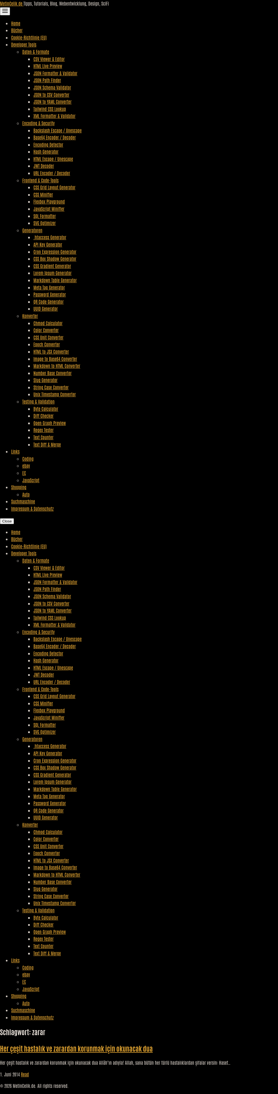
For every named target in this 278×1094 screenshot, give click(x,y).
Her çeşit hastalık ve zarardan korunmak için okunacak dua (76, 1048)
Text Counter (43, 437)
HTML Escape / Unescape (53, 159)
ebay (26, 465)
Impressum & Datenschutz (32, 508)
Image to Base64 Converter (55, 359)
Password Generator (49, 294)
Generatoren (32, 230)
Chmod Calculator (48, 323)
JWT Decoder (43, 165)
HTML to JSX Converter (51, 351)
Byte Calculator (45, 408)
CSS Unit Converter (48, 337)
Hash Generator (45, 151)
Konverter (30, 316)
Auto (26, 494)
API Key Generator (47, 244)
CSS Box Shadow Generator (54, 258)
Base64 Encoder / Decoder (54, 137)
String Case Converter (51, 387)
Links (15, 451)
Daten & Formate (35, 51)
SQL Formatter (44, 216)
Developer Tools (23, 44)
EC (24, 473)
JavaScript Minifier (48, 208)
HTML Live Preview (47, 66)
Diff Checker (43, 415)
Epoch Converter (46, 344)
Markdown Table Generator (55, 280)
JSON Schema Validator (52, 87)
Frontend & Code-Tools (40, 180)
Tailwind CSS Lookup (49, 109)
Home (15, 23)
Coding (27, 458)
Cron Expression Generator (54, 251)
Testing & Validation (38, 401)
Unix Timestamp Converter (54, 394)
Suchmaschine (23, 501)
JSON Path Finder (47, 80)
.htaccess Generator (49, 237)
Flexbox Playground (49, 201)
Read (25, 1074)
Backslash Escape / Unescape (57, 130)
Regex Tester (43, 430)
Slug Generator (45, 380)
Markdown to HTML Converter (56, 365)
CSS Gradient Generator (52, 266)
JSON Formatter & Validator (55, 73)
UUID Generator (45, 308)
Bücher (17, 30)
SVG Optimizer (44, 223)
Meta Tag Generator (49, 287)
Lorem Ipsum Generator (52, 273)
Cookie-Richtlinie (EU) (29, 37)
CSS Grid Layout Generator (54, 187)
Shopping (18, 487)
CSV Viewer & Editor (49, 59)
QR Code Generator (48, 301)
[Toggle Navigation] (5, 11)
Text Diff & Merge (47, 444)
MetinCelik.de (11, 3)
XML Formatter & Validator (54, 116)
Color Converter (46, 330)
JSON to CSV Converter (51, 94)
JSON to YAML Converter (52, 101)
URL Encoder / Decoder (51, 173)
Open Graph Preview (49, 423)
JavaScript (30, 480)
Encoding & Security (38, 123)
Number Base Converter (52, 373)
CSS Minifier (43, 194)
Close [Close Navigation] (7, 521)
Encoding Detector (48, 144)
